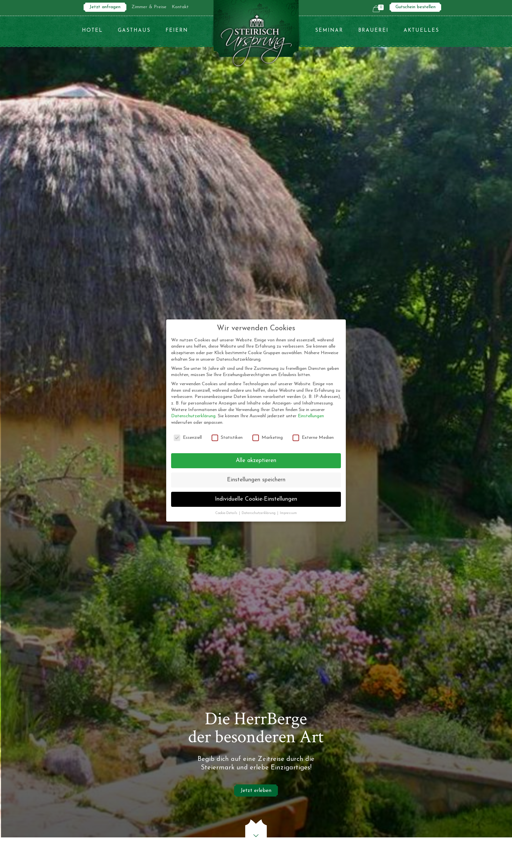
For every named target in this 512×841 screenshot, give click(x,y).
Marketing (267, 438)
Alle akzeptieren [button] (256, 460)
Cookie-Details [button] (226, 513)
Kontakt (180, 7)
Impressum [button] (288, 513)
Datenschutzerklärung (193, 416)
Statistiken (227, 438)
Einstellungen (311, 416)
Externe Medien (313, 438)
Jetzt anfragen (104, 7)
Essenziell (188, 438)
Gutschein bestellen (415, 7)
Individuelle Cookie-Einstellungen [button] (256, 499)
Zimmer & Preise (149, 7)
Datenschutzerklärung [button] (259, 513)
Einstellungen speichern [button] (256, 480)
